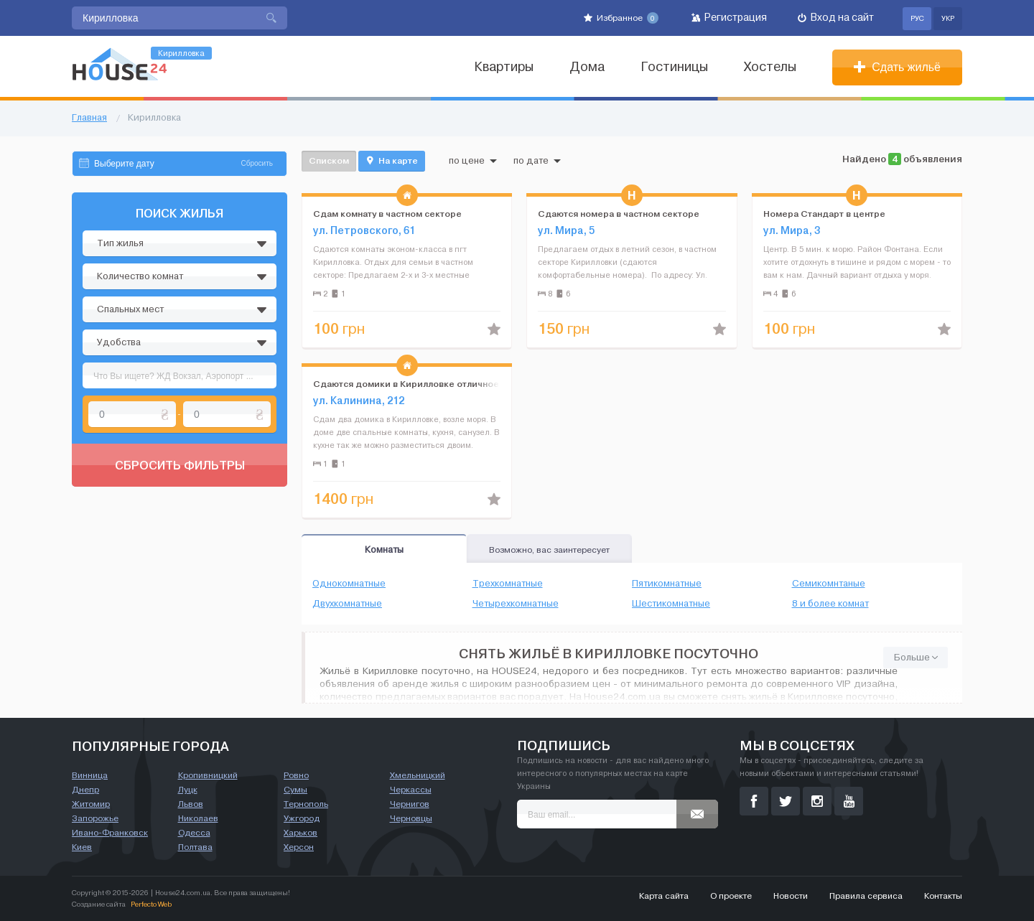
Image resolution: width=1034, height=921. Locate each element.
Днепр (85, 789)
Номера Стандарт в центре (824, 213)
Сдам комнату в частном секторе (387, 213)
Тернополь (306, 804)
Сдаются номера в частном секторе (618, 213)
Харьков (300, 832)
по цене (473, 161)
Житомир (91, 804)
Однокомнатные (349, 583)
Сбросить (257, 163)
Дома (587, 67)
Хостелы (770, 67)
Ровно (296, 775)
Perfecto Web (151, 904)
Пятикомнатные (667, 583)
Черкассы (411, 789)
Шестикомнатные (671, 603)
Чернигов (409, 804)
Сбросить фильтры (180, 465)
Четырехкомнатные (515, 603)
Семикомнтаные (828, 583)
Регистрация (729, 17)
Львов (190, 804)
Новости (790, 896)
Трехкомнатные (507, 583)
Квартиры (504, 67)
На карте (391, 160)
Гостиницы (674, 67)
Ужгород (302, 818)
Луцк (187, 789)
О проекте (731, 896)
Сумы (295, 789)
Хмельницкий (417, 775)
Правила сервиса (866, 896)
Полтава (195, 847)
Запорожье (95, 818)
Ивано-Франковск (110, 832)
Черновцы (411, 818)
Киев (82, 847)
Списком (329, 160)
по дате (537, 161)
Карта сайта (664, 896)
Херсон (299, 847)
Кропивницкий (208, 775)
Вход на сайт (836, 17)
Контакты (943, 896)
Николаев (198, 818)
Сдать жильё (897, 67)
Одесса (194, 832)
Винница (90, 775)
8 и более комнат (830, 603)
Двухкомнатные (347, 603)
